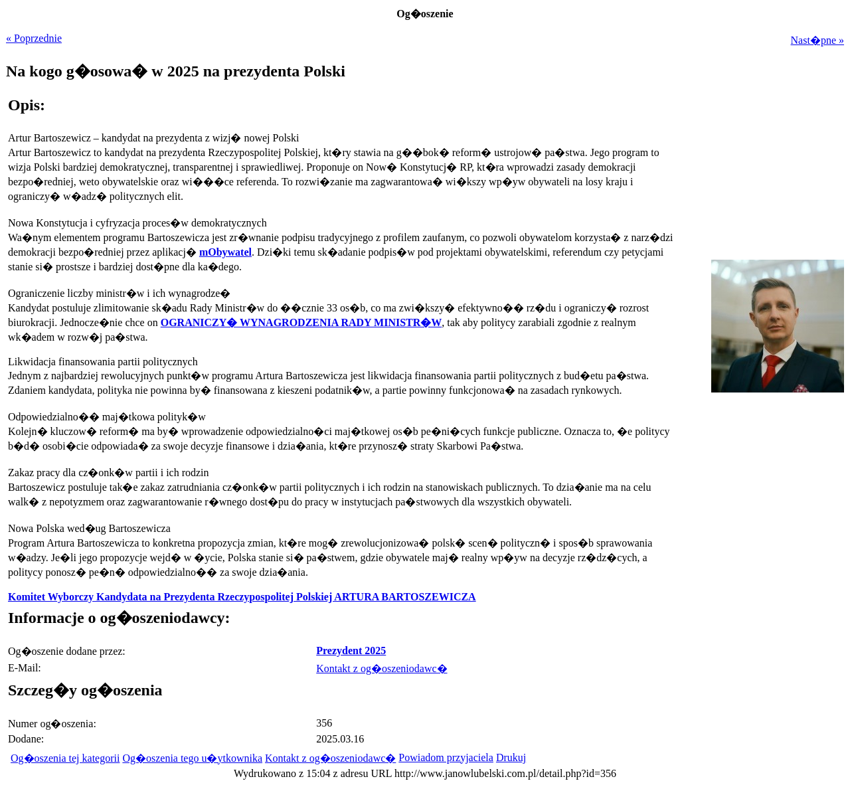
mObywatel (225, 252)
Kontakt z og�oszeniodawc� (381, 668)
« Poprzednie (34, 38)
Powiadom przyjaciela (445, 757)
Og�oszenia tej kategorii (65, 758)
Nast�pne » (817, 40)
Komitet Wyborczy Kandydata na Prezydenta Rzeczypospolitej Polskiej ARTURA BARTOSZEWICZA (242, 596)
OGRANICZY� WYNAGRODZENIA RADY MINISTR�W (301, 322)
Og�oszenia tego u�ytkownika (192, 758)
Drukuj (511, 757)
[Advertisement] (761, 487)
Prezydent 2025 (351, 650)
